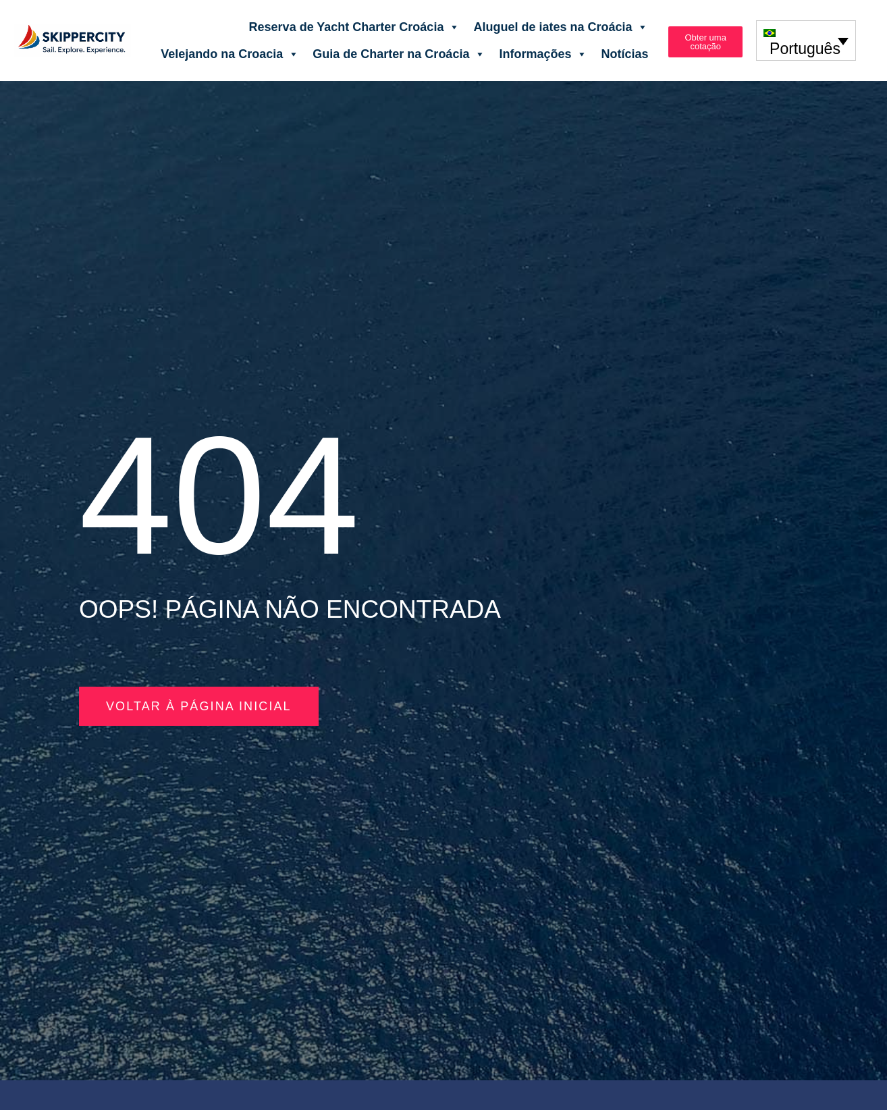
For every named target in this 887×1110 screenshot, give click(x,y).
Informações (543, 54)
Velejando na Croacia (230, 54)
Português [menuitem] (805, 48)
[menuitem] (806, 40)
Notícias (624, 54)
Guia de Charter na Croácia (399, 54)
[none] (806, 40)
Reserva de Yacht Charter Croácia (354, 27)
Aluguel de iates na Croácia (560, 27)
